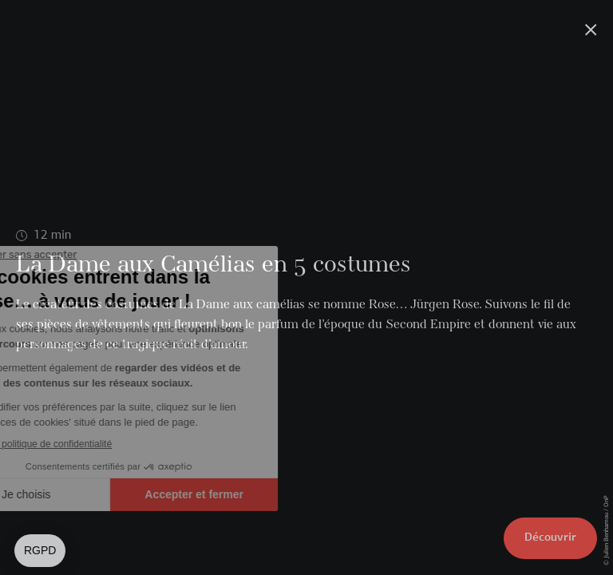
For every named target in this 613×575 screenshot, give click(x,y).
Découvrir (550, 538)
